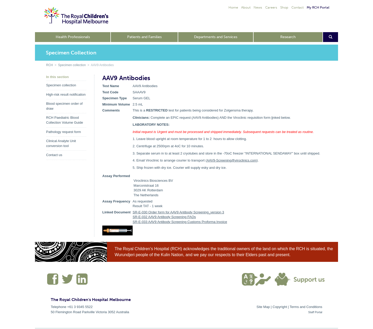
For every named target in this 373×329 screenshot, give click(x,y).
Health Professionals (73, 37)
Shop (284, 7)
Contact (297, 7)
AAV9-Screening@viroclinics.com (232, 160)
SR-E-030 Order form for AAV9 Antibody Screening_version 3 (178, 212)
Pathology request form (63, 132)
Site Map (263, 307)
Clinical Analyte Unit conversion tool (61, 143)
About (245, 7)
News (258, 7)
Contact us (54, 155)
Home (233, 7)
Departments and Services (215, 37)
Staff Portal (315, 312)
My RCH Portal (318, 7)
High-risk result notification (65, 94)
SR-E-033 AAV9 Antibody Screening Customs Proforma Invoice (180, 222)
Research (288, 37)
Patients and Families (144, 37)
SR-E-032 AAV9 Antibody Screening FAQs (164, 217)
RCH (49, 65)
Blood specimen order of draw (64, 106)
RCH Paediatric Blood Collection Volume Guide (64, 120)
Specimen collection (72, 65)
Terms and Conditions (306, 307)
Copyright (279, 307)
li (272, 118)
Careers (271, 7)
